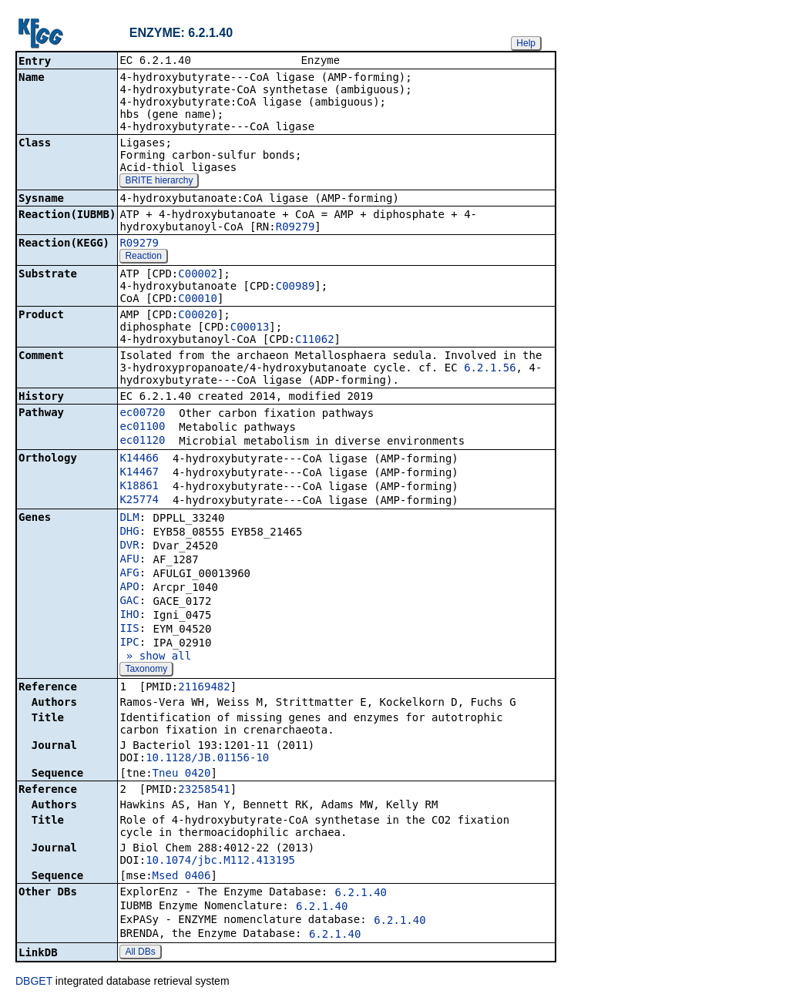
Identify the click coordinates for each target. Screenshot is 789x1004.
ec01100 (142, 427)
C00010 (197, 300)
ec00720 (142, 414)
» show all (155, 657)
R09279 (295, 228)
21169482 (204, 688)
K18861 (139, 487)
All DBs (140, 953)
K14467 (139, 473)
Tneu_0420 (182, 774)
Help (526, 43)
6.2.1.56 (489, 369)
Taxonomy (146, 670)
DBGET (33, 982)
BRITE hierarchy (159, 181)
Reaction (143, 257)
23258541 (204, 790)
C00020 (197, 316)
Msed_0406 (182, 877)
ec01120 (142, 441)
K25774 (139, 501)
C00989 (295, 287)
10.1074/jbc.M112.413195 (220, 861)
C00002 (197, 275)
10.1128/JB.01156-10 (207, 759)
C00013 (250, 328)
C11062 (314, 340)
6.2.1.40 (361, 894)
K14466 (139, 459)
